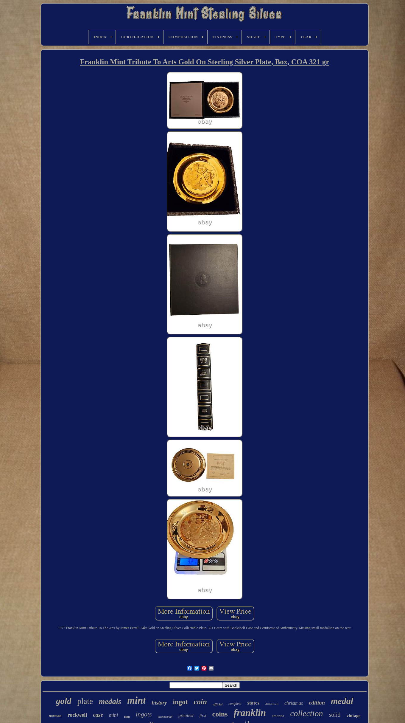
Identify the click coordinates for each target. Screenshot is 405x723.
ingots (144, 714)
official (217, 704)
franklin (250, 712)
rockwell (77, 715)
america (278, 715)
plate (85, 701)
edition (317, 702)
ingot (180, 702)
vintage (353, 715)
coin (200, 702)
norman (55, 715)
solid (335, 714)
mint (136, 700)
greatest (186, 715)
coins (220, 714)
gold (63, 701)
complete (234, 704)
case (98, 715)
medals (110, 701)
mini (113, 715)
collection (306, 713)
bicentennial (165, 716)
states (253, 703)
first (203, 715)
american (271, 704)
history (159, 703)
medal (342, 701)
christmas (293, 703)
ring (127, 716)
